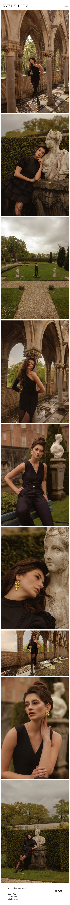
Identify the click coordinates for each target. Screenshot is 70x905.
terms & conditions (17, 888)
